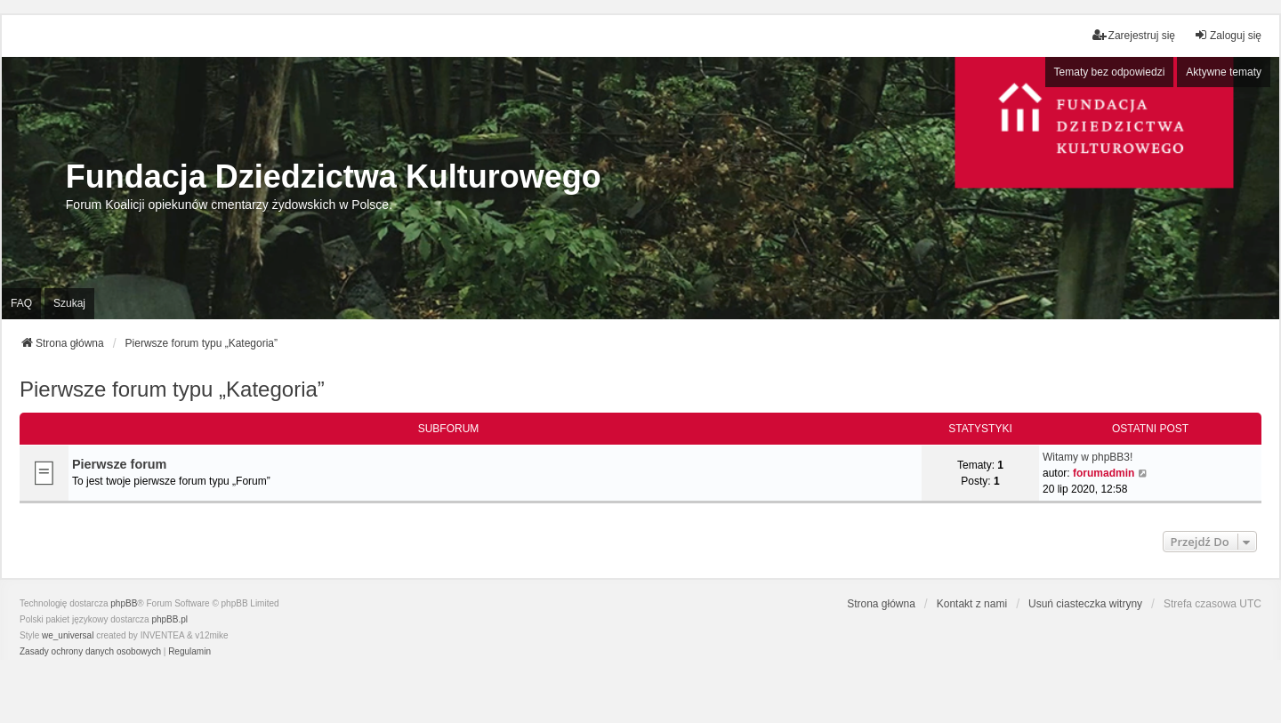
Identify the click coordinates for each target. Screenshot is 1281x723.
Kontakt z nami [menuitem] (972, 604)
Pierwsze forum (119, 464)
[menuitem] (90, 652)
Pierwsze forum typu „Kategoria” (172, 389)
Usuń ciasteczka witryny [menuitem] (1085, 604)
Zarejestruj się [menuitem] (1133, 35)
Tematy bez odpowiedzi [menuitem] (1109, 72)
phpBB (123, 603)
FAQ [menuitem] (21, 303)
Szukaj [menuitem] (69, 303)
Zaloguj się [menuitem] (1227, 35)
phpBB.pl (169, 619)
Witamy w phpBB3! (1087, 457)
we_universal (67, 635)
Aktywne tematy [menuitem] (1223, 72)
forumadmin (1103, 473)
